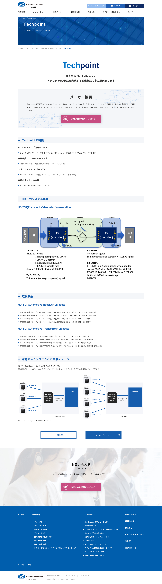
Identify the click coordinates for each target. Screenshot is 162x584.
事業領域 (21, 12)
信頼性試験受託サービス (43, 537)
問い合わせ (136, 6)
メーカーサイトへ (102, 435)
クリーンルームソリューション (96, 544)
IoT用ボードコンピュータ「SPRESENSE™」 (101, 529)
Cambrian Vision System (94, 533)
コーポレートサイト (94, 6)
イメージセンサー (40, 522)
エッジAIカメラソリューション (96, 522)
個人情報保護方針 (53, 576)
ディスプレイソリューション (95, 552)
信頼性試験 (75, 12)
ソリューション (39, 12)
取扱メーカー (58, 12)
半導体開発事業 (40, 540)
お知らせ (91, 12)
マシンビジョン (40, 526)
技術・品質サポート (41, 544)
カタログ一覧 (130, 547)
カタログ (117, 6)
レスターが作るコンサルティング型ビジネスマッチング (55, 548)
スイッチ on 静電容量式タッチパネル (98, 548)
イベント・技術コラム (111, 12)
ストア (130, 12)
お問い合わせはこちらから (83, 118)
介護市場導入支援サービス (94, 555)
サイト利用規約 (69, 576)
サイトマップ (84, 576)
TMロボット (89, 540)
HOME (21, 514)
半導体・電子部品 (40, 529)
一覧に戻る (60, 435)
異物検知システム (91, 526)
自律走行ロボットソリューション (96, 537)
